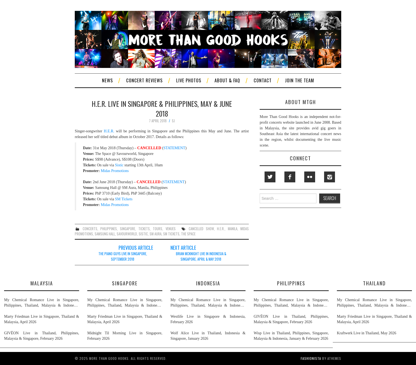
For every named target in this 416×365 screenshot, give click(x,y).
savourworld (127, 233)
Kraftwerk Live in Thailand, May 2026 (366, 333)
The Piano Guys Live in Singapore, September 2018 (122, 256)
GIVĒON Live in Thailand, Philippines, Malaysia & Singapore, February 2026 (41, 336)
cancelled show (201, 228)
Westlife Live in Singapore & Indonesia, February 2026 (208, 319)
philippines (108, 228)
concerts (90, 228)
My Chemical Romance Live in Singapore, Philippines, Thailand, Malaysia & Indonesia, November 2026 (41, 303)
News (107, 80)
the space (188, 233)
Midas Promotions (115, 171)
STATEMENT (174, 148)
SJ (173, 120)
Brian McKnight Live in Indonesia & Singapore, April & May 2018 (201, 256)
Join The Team (299, 80)
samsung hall (105, 233)
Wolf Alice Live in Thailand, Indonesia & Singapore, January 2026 (208, 336)
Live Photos (188, 80)
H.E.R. (109, 131)
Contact (263, 80)
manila (232, 228)
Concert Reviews (144, 80)
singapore (127, 228)
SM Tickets (123, 199)
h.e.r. (221, 228)
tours (157, 228)
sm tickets (171, 233)
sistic (143, 233)
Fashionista (311, 358)
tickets (144, 228)
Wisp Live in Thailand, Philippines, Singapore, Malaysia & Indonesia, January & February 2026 (291, 336)
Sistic (119, 165)
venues (171, 228)
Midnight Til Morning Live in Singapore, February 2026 (124, 336)
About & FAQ (227, 80)
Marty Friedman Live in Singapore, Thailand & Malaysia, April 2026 (41, 319)
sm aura (156, 233)
